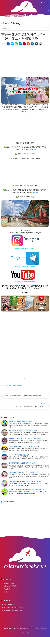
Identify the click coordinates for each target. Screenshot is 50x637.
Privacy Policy (9, 583)
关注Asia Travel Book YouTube (25, 281)
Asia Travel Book (21, 628)
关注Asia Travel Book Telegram (25, 266)
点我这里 (33, 149)
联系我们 (7, 589)
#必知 (9, 385)
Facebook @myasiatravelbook (15, 607)
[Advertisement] (25, 59)
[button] (8, 43)
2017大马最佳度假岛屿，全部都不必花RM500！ (24, 430)
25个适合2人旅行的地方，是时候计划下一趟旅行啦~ (25, 439)
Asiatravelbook (9, 604)
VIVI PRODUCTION (41, 628)
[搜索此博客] (25, 28)
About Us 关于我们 (10, 586)
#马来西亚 (20, 385)
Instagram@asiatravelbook (13, 610)
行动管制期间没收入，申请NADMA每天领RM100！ (25, 447)
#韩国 (14, 385)
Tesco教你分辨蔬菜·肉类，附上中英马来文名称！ (24, 472)
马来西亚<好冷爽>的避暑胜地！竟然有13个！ (23, 421)
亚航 (5, 592)
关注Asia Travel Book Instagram (25, 248)
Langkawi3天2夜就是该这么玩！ (19, 455)
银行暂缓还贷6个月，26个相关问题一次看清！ (23, 463)
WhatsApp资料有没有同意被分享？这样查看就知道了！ (26, 489)
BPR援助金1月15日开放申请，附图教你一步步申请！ (25, 481)
